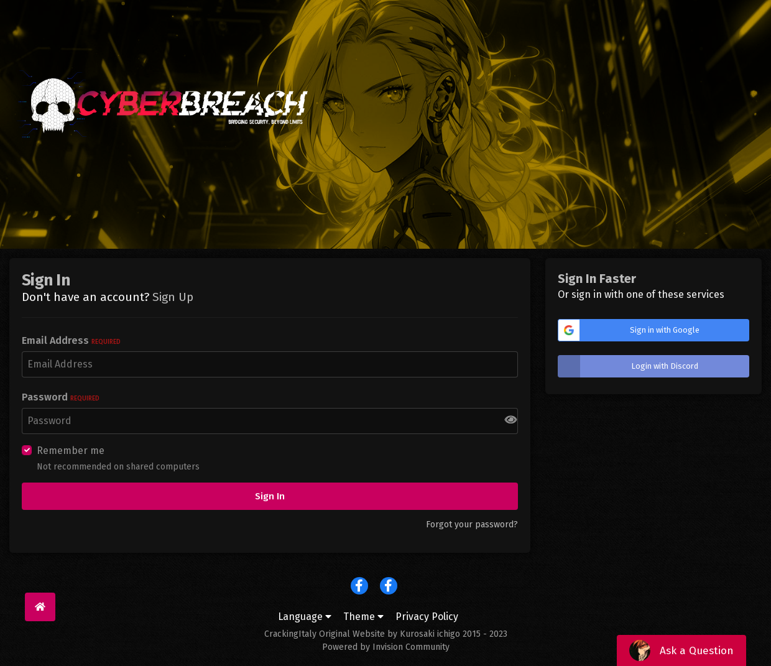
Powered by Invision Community (386, 647)
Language (304, 616)
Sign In (270, 496)
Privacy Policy (426, 616)
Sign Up (172, 297)
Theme (363, 616)
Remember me (70, 450)
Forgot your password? (472, 524)
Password (60, 397)
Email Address (71, 340)
